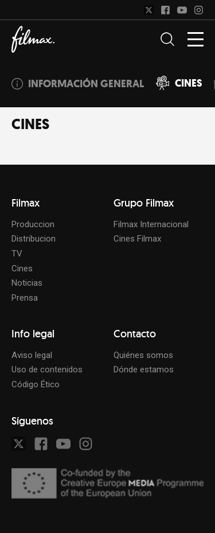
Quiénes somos (143, 355)
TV (16, 253)
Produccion (32, 224)
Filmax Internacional (151, 224)
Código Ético (35, 384)
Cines (22, 268)
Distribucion (33, 239)
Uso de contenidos (47, 369)
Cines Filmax (137, 239)
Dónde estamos (144, 369)
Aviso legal (31, 355)
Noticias (26, 283)
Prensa (24, 298)
